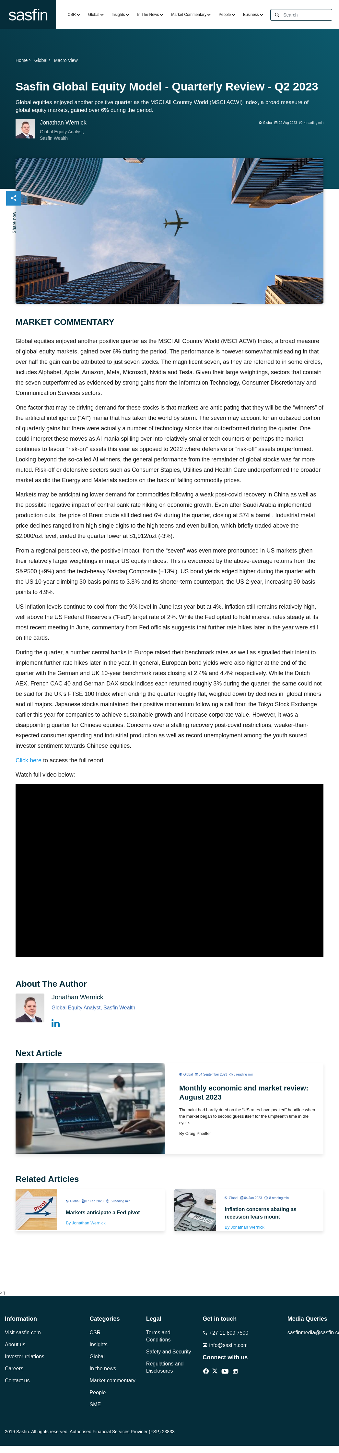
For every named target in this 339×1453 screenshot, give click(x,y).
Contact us (17, 1380)
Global (93, 14)
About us (15, 1344)
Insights (118, 14)
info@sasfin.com (225, 1345)
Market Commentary (188, 14)
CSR (72, 14)
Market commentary (112, 1380)
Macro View (66, 60)
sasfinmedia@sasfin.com (310, 1332)
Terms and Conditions (158, 1336)
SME (95, 1404)
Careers (14, 1368)
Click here (29, 760)
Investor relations (24, 1356)
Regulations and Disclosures (165, 1367)
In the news (103, 1368)
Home (24, 60)
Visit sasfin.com (23, 1332)
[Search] (307, 15)
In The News (148, 14)
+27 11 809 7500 (225, 1333)
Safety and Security (168, 1351)
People (225, 14)
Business (251, 14)
